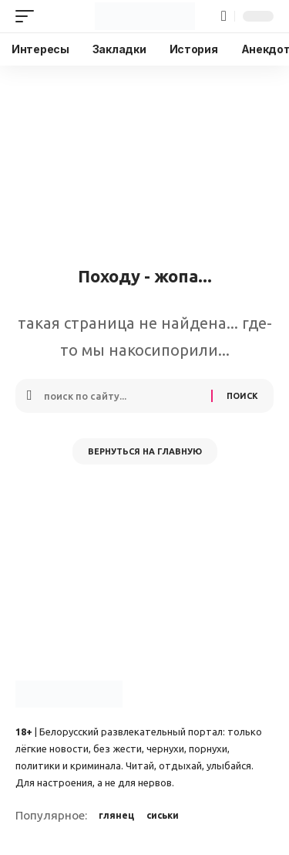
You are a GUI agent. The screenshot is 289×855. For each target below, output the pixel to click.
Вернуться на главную (145, 451)
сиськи (162, 815)
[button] (28, 16)
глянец (116, 815)
